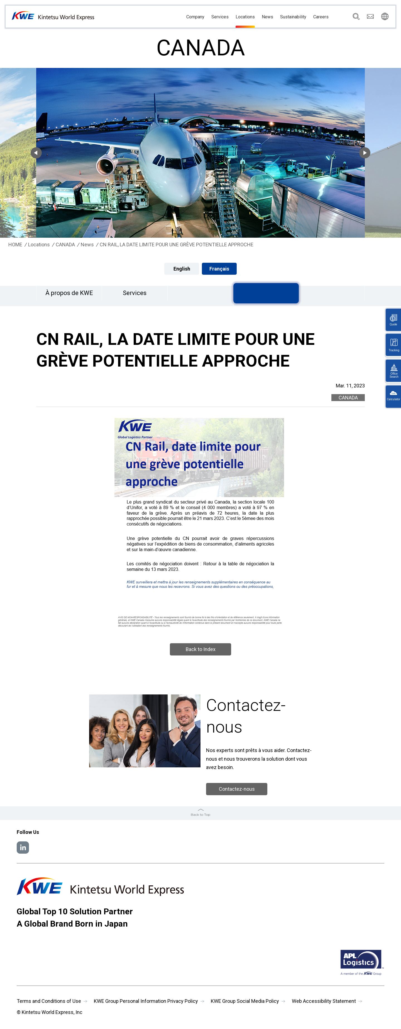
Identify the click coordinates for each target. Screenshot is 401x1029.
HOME (15, 244)
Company (195, 17)
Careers (321, 17)
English (181, 269)
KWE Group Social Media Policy (245, 1001)
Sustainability (293, 17)
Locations (245, 17)
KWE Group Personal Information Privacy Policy (146, 1001)
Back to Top (200, 814)
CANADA (65, 244)
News (267, 17)
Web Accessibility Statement (324, 1001)
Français (219, 269)
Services (220, 17)
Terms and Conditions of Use (49, 1001)
